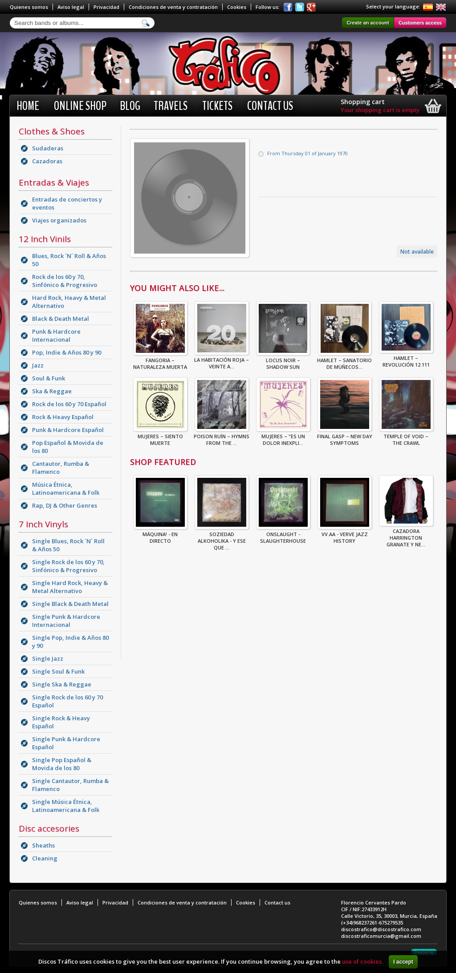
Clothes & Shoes (52, 131)
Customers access (420, 22)
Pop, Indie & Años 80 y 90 (66, 352)
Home (27, 105)
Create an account (367, 22)
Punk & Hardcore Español (68, 430)
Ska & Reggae (52, 391)
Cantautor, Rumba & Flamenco (60, 468)
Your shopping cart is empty (380, 110)
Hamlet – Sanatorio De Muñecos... (344, 360)
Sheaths (43, 845)
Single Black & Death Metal (70, 604)
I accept (403, 962)
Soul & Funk (48, 378)
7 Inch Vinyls (43, 524)
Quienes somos (29, 7)
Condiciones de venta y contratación (173, 7)
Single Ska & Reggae (61, 684)
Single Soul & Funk (58, 671)
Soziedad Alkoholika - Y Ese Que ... (222, 538)
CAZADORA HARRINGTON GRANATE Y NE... (406, 535)
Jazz (38, 365)
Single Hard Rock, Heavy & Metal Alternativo (70, 587)
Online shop (80, 105)
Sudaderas (47, 148)
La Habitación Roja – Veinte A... (221, 360)
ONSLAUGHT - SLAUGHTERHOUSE (283, 534)
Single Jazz (47, 658)
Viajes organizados (59, 220)
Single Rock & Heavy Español (61, 722)
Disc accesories (49, 828)
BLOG (130, 105)
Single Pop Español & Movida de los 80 (61, 764)
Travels (170, 105)
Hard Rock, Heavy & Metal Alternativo (69, 302)
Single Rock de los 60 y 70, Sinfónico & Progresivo (68, 566)
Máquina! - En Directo (160, 534)
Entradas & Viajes (54, 182)
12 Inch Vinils (45, 239)
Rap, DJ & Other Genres (64, 505)
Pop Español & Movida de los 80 (67, 447)
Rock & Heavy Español (63, 417)
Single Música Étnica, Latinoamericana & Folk (65, 806)
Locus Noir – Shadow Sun (283, 360)
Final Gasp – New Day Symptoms (344, 437)
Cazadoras (47, 161)
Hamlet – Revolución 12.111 (406, 358)
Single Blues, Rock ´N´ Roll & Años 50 (68, 545)
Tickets (217, 105)
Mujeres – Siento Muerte (160, 437)
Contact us (270, 105)
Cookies (236, 7)
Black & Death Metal (60, 319)
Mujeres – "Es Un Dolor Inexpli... (283, 437)
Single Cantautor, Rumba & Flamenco (70, 785)
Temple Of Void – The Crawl (406, 437)
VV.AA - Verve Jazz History (345, 534)
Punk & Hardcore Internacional (56, 335)
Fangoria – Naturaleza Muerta (160, 360)
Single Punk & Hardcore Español (66, 743)
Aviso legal (70, 7)
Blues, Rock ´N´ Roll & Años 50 (69, 260)
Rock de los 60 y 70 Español (69, 404)
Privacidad (106, 7)
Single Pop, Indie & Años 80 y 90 (70, 642)
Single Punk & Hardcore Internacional (66, 621)
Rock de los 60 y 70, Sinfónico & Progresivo (64, 281)
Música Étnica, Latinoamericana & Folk (65, 488)
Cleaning (44, 858)
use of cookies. (362, 961)
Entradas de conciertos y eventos (67, 203)
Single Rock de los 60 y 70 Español (67, 701)
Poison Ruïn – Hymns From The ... (221, 437)
